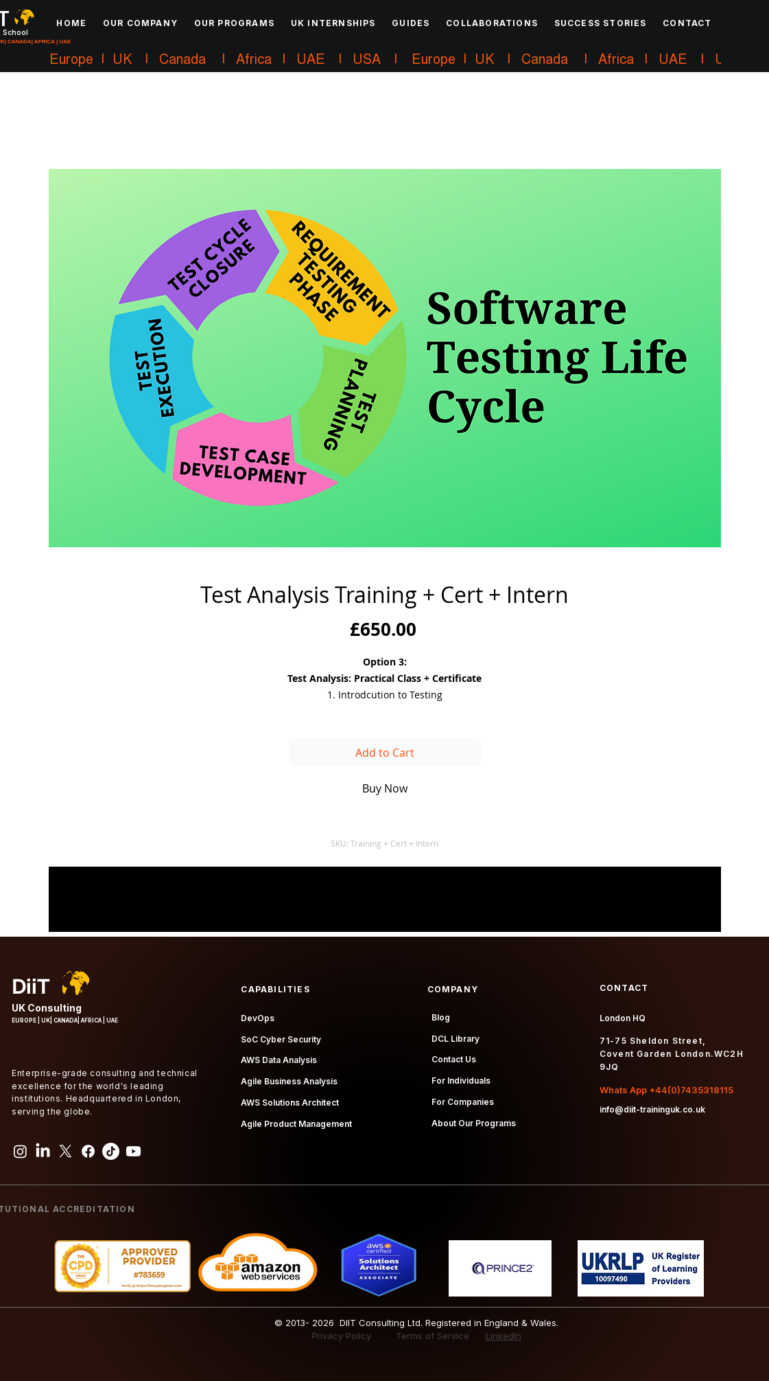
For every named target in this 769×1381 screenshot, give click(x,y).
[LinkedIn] (42, 1151)
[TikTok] (110, 1151)
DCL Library (455, 1039)
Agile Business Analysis (289, 1081)
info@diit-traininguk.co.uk (652, 1109)
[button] (140, 23)
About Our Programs (473, 1123)
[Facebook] (88, 1151)
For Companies (462, 1102)
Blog (440, 1017)
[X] (65, 1151)
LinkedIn (503, 1335)
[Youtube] (133, 1151)
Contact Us (453, 1059)
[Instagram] (20, 1151)
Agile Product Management (296, 1124)
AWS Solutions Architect (290, 1102)
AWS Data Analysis (279, 1060)
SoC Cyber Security (281, 1039)
